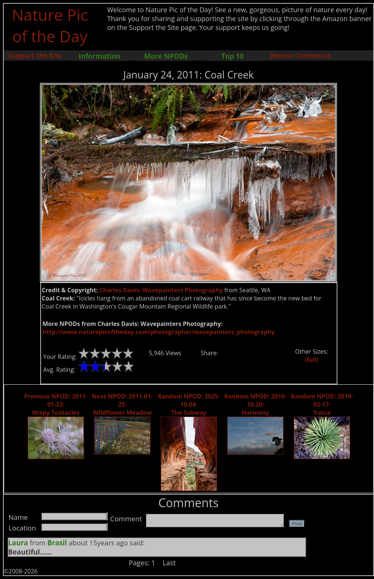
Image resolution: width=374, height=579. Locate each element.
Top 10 (232, 56)
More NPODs (166, 56)
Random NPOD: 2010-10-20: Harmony (255, 404)
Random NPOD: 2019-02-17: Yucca (322, 404)
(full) (311, 360)
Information (99, 56)
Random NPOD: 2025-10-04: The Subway (189, 404)
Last (169, 562)
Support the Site (35, 55)
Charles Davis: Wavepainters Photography (161, 290)
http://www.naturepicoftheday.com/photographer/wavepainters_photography (158, 332)
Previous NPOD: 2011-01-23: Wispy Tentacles (55, 404)
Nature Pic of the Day (50, 25)
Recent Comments (300, 55)
